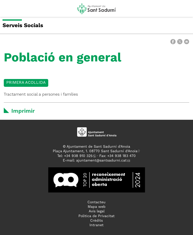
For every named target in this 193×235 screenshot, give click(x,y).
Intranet (96, 225)
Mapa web (97, 207)
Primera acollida (26, 83)
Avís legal (97, 211)
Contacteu (96, 202)
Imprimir (23, 111)
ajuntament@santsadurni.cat (101, 160)
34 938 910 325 (79, 156)
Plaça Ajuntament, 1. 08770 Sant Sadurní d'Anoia (95, 151)
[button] (8, 11)
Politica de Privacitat (96, 216)
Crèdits (96, 220)
